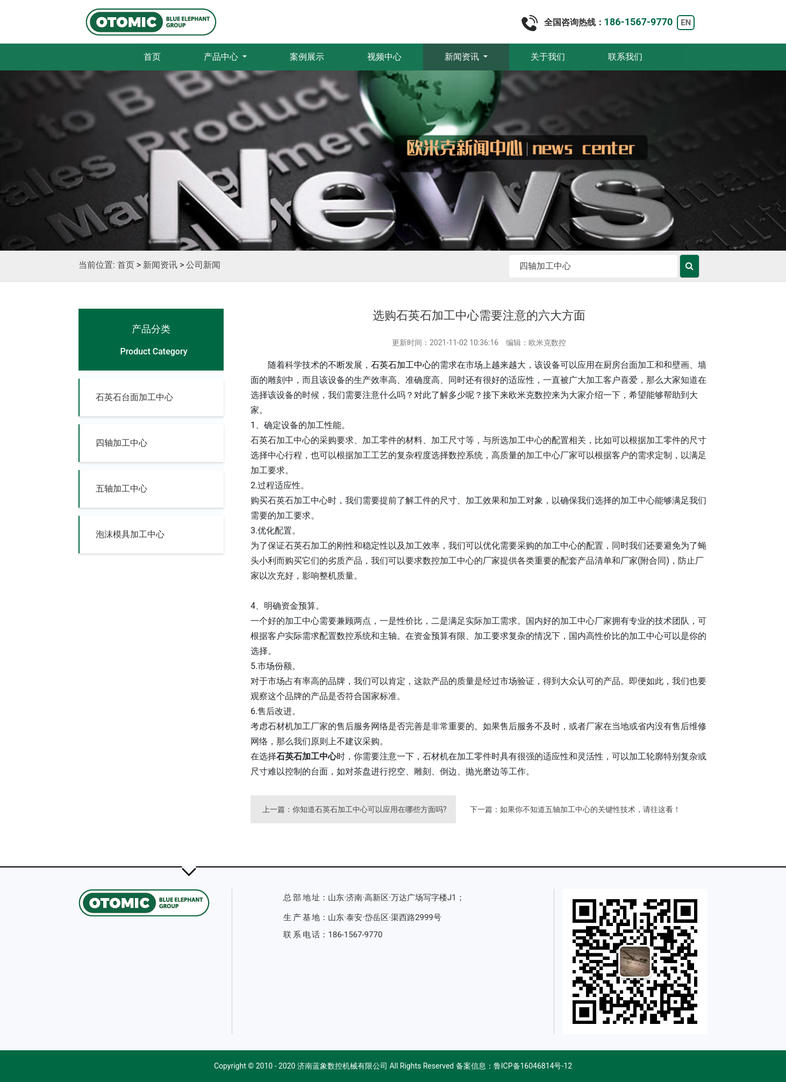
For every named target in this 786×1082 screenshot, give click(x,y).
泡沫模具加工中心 (130, 534)
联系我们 (625, 57)
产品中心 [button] (222, 57)
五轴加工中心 (121, 488)
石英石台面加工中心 (134, 397)
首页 (163, 56)
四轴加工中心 (121, 443)
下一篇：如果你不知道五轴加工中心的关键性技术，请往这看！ (575, 809)
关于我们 (548, 57)
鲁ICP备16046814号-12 (533, 1066)
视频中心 (384, 57)
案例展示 (307, 57)
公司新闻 (203, 265)
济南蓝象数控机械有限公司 (342, 1066)
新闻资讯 (160, 265)
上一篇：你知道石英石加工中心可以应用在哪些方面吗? (354, 809)
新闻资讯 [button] (463, 57)
